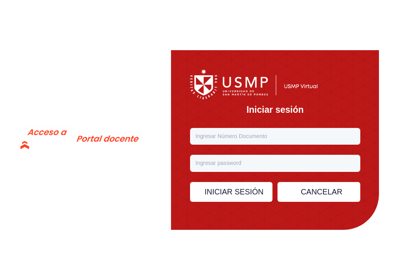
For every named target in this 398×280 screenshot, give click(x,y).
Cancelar (321, 191)
